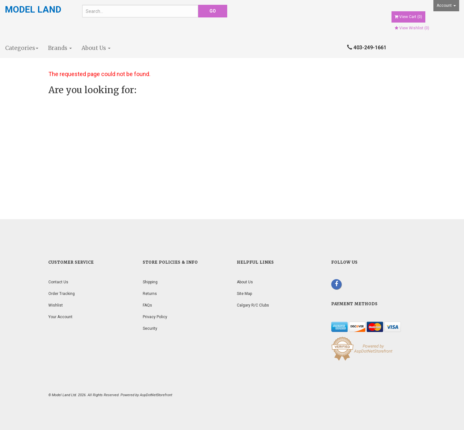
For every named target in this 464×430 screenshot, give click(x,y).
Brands (60, 48)
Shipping (150, 282)
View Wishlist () (412, 28)
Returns (150, 293)
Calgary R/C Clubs (253, 305)
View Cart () (408, 17)
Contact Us (58, 282)
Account (446, 5)
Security (150, 328)
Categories (21, 48)
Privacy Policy (155, 317)
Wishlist (55, 305)
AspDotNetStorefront (156, 395)
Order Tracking (61, 293)
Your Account (60, 317)
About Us (96, 48)
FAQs (147, 305)
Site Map (244, 293)
